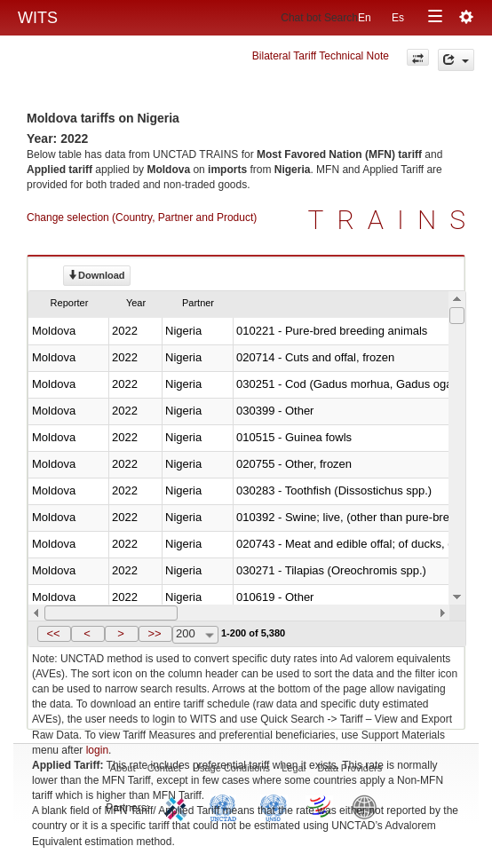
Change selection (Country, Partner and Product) (142, 217)
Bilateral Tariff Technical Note (320, 56)
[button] (54, 634)
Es (398, 18)
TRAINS (393, 219)
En (364, 18)
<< (53, 633)
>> (154, 633)
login (97, 750)
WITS (38, 18)
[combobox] (195, 635)
